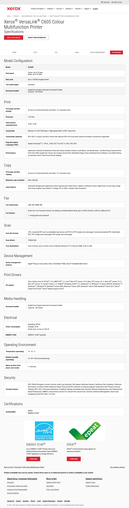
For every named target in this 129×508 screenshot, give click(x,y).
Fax (56, 52)
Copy (35, 52)
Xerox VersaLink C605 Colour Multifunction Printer (64, 16)
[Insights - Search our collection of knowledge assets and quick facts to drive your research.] (95, 9)
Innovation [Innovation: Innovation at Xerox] (10, 482)
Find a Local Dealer (52, 490)
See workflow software (117, 467)
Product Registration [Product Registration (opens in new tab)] (92, 486)
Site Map (67, 501)
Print (14, 52)
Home (8, 16)
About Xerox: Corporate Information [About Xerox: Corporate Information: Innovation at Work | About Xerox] (22, 479)
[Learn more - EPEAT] (85, 442)
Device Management (97, 52)
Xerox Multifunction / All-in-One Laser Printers (34, 16)
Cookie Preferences (49, 501)
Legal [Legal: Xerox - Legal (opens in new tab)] (39, 501)
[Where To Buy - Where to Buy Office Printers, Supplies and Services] (117, 2)
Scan (77, 52)
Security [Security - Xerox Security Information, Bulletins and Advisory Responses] (59, 501)
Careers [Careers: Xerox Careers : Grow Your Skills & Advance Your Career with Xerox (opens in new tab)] (18, 501)
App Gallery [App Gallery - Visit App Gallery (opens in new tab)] (50, 486)
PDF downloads (116, 52)
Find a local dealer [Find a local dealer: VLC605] (13, 37)
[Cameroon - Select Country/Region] (105, 2)
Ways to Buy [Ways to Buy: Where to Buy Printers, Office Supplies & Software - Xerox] (51, 479)
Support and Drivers (94, 479)
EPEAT (30, 411)
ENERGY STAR (33, 413)
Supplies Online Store (53, 482)
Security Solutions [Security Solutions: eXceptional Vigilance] (13, 493)
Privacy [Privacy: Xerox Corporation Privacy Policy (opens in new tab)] (33, 501)
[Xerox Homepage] (14, 9)
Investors (26, 501)
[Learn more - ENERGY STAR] (44, 442)
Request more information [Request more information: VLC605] (37, 37)
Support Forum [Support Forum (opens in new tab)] (90, 482)
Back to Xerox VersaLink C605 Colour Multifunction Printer (24, 467)
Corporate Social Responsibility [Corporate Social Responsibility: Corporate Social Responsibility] (17, 490)
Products (16, 16)
